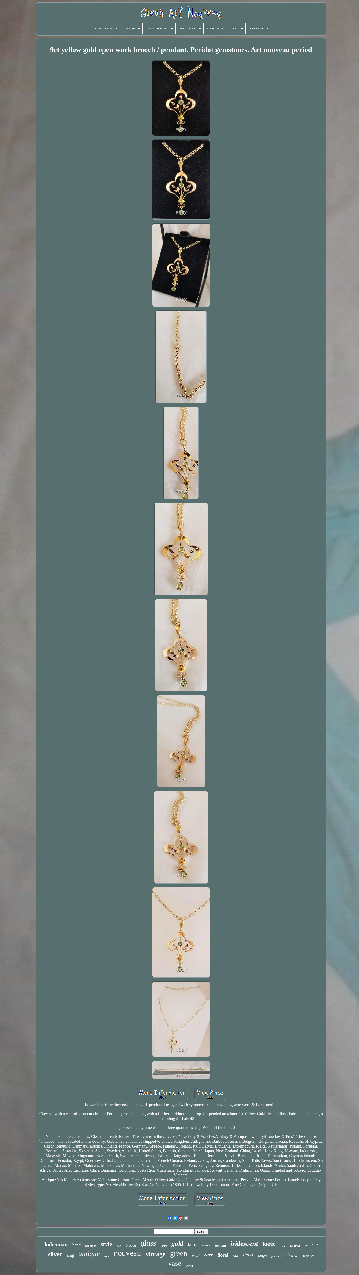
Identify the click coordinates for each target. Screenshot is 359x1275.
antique (89, 1254)
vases (206, 1245)
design (262, 1256)
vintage (156, 1254)
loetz (269, 1243)
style (106, 1244)
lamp (193, 1244)
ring (70, 1255)
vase (174, 1263)
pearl (196, 1256)
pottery (277, 1255)
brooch (131, 1245)
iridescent (244, 1243)
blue (236, 1256)
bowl (106, 1256)
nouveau (127, 1253)
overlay (190, 1265)
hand (76, 1244)
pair (119, 1245)
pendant (311, 1245)
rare (208, 1255)
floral (223, 1255)
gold (177, 1243)
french (293, 1255)
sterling (220, 1245)
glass (148, 1243)
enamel (295, 1245)
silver (55, 1254)
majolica (308, 1256)
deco (248, 1255)
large (164, 1245)
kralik (282, 1246)
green (179, 1253)
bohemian (56, 1244)
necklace (90, 1246)
